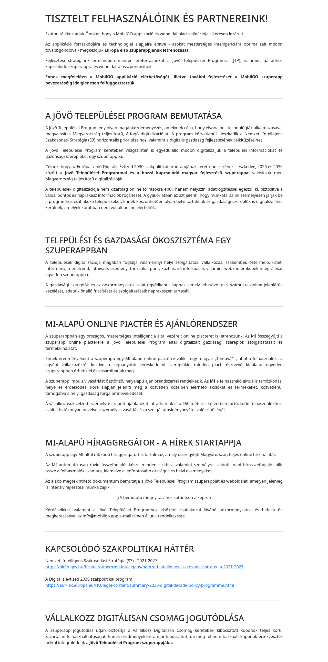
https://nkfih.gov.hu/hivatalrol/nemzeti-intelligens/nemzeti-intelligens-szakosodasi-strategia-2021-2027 (144, 567)
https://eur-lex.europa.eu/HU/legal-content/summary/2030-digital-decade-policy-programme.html (139, 585)
